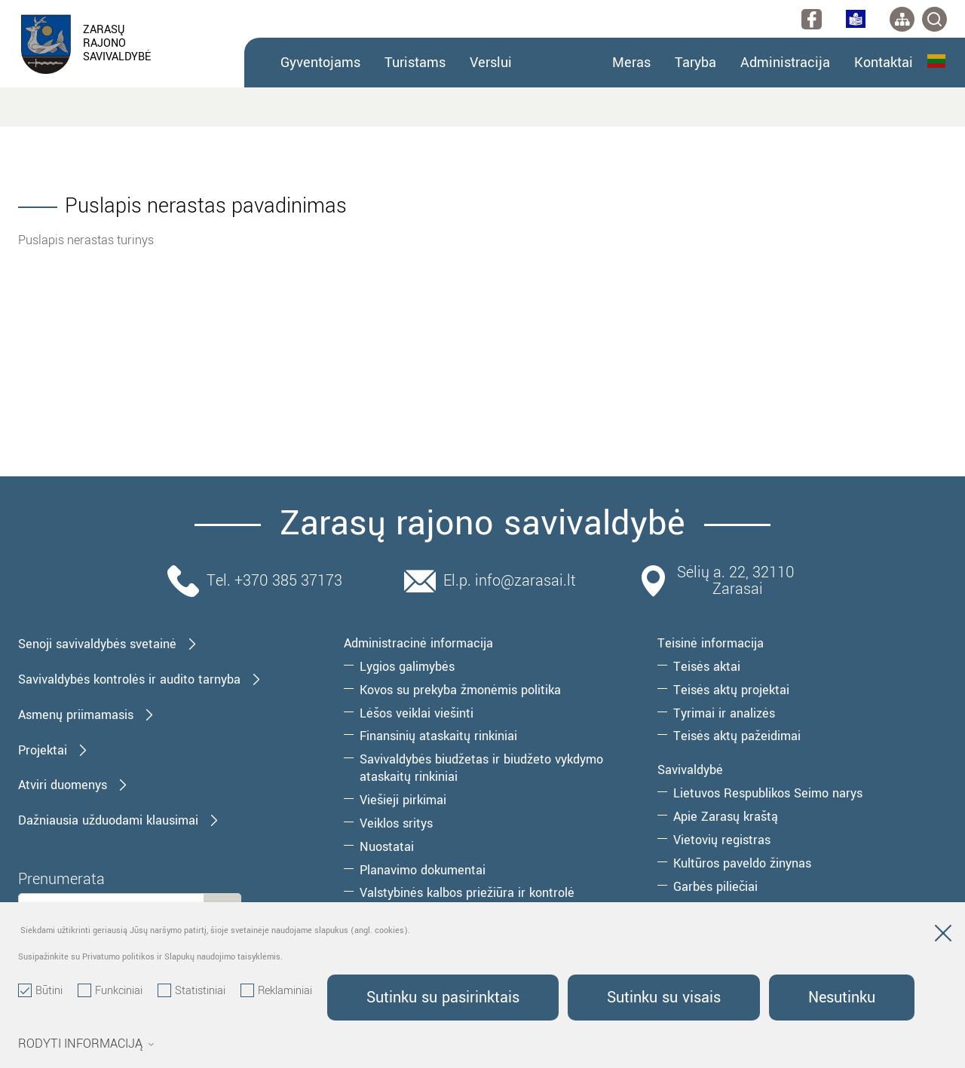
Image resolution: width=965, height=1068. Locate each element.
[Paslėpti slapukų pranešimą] (943, 936)
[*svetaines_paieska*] (934, 19)
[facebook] (811, 19)
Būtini (40, 991)
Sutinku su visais (664, 997)
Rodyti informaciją (86, 1044)
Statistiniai (191, 991)
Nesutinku (841, 997)
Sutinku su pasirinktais (442, 997)
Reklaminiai (276, 991)
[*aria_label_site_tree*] (902, 19)
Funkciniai (110, 991)
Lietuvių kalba (936, 61)
